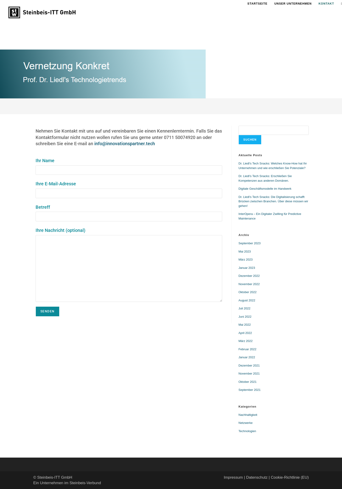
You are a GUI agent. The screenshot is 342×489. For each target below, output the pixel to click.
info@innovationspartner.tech (124, 143)
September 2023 (249, 243)
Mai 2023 (244, 251)
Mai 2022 (244, 324)
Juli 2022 (244, 308)
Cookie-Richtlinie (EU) (290, 477)
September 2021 (249, 390)
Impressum (233, 477)
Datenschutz (256, 477)
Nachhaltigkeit (247, 415)
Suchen (250, 139)
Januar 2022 (246, 357)
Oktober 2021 (247, 381)
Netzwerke (245, 423)
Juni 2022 (244, 316)
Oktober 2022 (247, 292)
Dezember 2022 (249, 276)
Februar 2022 (247, 349)
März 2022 (245, 341)
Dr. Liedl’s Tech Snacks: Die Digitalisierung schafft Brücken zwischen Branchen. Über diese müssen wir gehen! (273, 201)
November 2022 (249, 284)
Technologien (247, 431)
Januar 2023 (246, 268)
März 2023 (245, 259)
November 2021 (249, 373)
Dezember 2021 (249, 365)
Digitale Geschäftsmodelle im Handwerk (264, 188)
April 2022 (245, 333)
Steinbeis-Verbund (85, 483)
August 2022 (246, 300)
